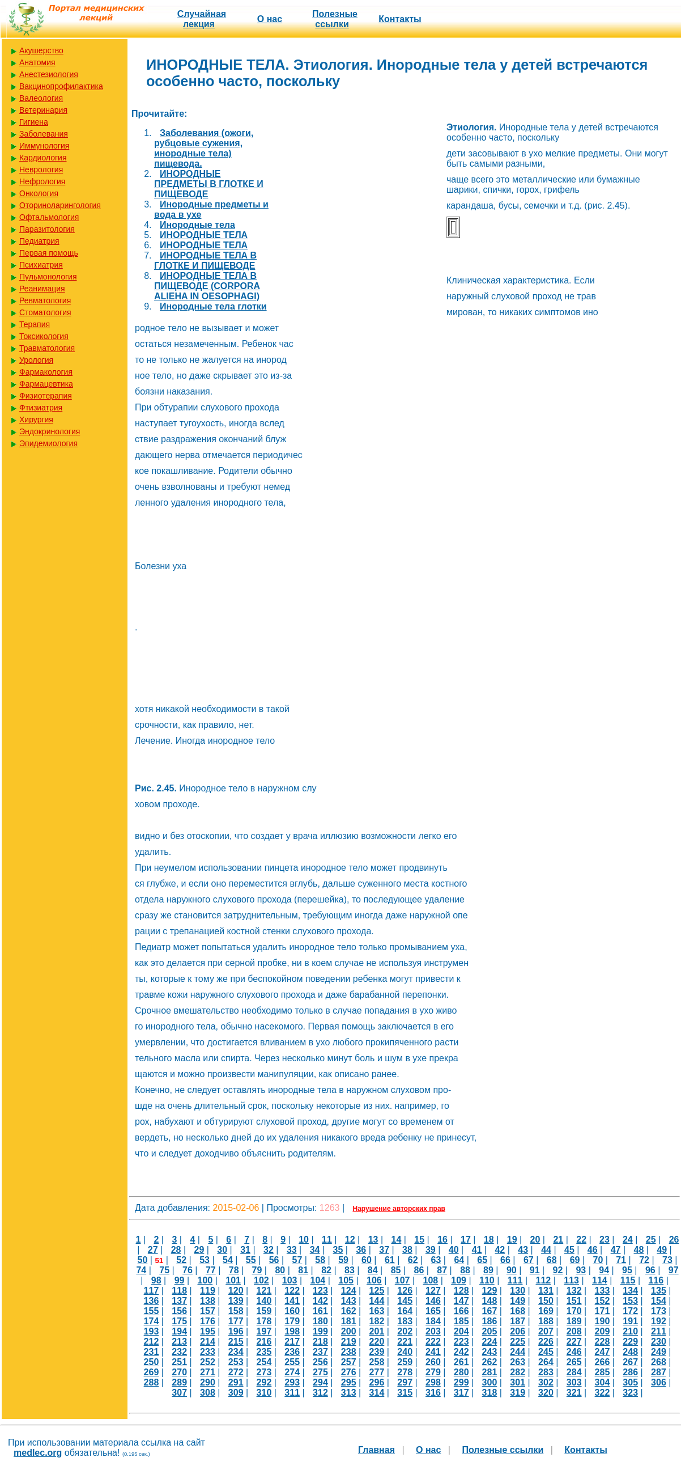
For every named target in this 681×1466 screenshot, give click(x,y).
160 (292, 1311)
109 (458, 1280)
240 (404, 1352)
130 (517, 1290)
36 (361, 1250)
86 (419, 1270)
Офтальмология (49, 217)
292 (264, 1382)
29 (199, 1250)
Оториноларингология (60, 205)
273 (264, 1372)
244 (517, 1352)
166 (461, 1311)
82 (326, 1270)
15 (419, 1239)
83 (349, 1270)
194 (179, 1331)
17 (466, 1239)
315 (404, 1392)
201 (377, 1331)
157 (207, 1311)
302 (546, 1382)
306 (658, 1382)
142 (320, 1301)
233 (207, 1352)
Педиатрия (39, 240)
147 (461, 1301)
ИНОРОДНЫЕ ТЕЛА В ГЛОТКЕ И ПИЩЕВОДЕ (205, 260)
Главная (376, 1450)
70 (598, 1260)
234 (236, 1352)
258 (377, 1362)
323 (630, 1392)
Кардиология (43, 157)
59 (343, 1260)
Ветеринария (43, 110)
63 (436, 1260)
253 (236, 1362)
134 (630, 1290)
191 (630, 1321)
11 (327, 1239)
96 (650, 1270)
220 (377, 1341)
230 (658, 1341)
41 (477, 1250)
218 (320, 1341)
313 (348, 1392)
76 (187, 1270)
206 (517, 1331)
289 (179, 1382)
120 (236, 1290)
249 (658, 1352)
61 (390, 1260)
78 (234, 1270)
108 (430, 1280)
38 (407, 1250)
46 (593, 1250)
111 (515, 1280)
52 (181, 1260)
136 (151, 1301)
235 (264, 1352)
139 (236, 1301)
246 (574, 1352)
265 (574, 1362)
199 (320, 1331)
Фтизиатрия (40, 407)
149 (517, 1301)
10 (304, 1239)
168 (517, 1311)
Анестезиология (48, 74)
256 (320, 1362)
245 (546, 1352)
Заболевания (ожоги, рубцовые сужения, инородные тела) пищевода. (203, 148)
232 (179, 1352)
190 (602, 1321)
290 (207, 1382)
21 (558, 1239)
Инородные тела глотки (213, 306)
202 (404, 1331)
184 (433, 1321)
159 (264, 1311)
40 (454, 1250)
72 (644, 1260)
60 (366, 1260)
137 (179, 1301)
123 (320, 1290)
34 (315, 1250)
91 (535, 1270)
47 (616, 1250)
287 (658, 1372)
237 (320, 1352)
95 (627, 1270)
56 (274, 1260)
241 (433, 1352)
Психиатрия (41, 264)
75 (164, 1270)
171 (602, 1311)
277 (377, 1372)
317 (461, 1392)
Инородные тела (197, 225)
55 (251, 1260)
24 (628, 1239)
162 (348, 1311)
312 (320, 1392)
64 (459, 1260)
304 (602, 1382)
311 (292, 1392)
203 (433, 1331)
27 (153, 1250)
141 (292, 1301)
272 (236, 1372)
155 (151, 1311)
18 (489, 1239)
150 (546, 1301)
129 (489, 1290)
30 (222, 1250)
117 (151, 1290)
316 (433, 1392)
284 (574, 1372)
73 (667, 1260)
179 (292, 1321)
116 (655, 1280)
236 (292, 1352)
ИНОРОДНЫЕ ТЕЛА (204, 235)
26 (674, 1239)
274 (292, 1372)
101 (233, 1280)
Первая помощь (48, 252)
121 (264, 1290)
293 (292, 1382)
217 (292, 1341)
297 (404, 1382)
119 (207, 1290)
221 (404, 1341)
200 (348, 1331)
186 (489, 1321)
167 (489, 1311)
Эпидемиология (48, 443)
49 (662, 1250)
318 (489, 1392)
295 (348, 1382)
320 (546, 1392)
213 (179, 1341)
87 (442, 1270)
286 (630, 1372)
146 (433, 1301)
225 (517, 1341)
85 (396, 1270)
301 (517, 1382)
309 (236, 1392)
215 (236, 1341)
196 (236, 1331)
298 (433, 1382)
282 (517, 1372)
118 (179, 1290)
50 (143, 1260)
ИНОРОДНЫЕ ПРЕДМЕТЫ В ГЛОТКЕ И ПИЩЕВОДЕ (208, 184)
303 (574, 1382)
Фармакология (46, 371)
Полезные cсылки (334, 19)
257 (348, 1362)
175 (179, 1321)
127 (433, 1290)
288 (151, 1382)
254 (264, 1362)
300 (489, 1382)
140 (264, 1301)
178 (264, 1321)
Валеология (41, 98)
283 (546, 1372)
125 (377, 1290)
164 (404, 1311)
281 (489, 1372)
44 (546, 1250)
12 (350, 1239)
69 (575, 1260)
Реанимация (42, 288)
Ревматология (45, 300)
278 (404, 1372)
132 (574, 1290)
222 (433, 1341)
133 (602, 1290)
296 (377, 1382)
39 (430, 1250)
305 (630, 1382)
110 (487, 1280)
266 (602, 1362)
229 (630, 1341)
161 (320, 1311)
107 (402, 1280)
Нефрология (42, 181)
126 (404, 1290)
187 (517, 1321)
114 (599, 1280)
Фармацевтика (46, 383)
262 (489, 1362)
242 (461, 1352)
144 (377, 1301)
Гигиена (33, 121)
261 (461, 1362)
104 (317, 1280)
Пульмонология (47, 276)
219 (348, 1341)
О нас (269, 19)
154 (658, 1301)
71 (621, 1260)
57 (297, 1260)
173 (658, 1311)
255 (292, 1362)
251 (179, 1362)
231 (151, 1352)
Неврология (41, 169)
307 (179, 1392)
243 (489, 1352)
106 (374, 1280)
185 (461, 1321)
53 (204, 1260)
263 (517, 1362)
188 (546, 1321)
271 (207, 1372)
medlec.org (38, 1452)
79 (257, 1270)
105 (346, 1280)
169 (546, 1311)
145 (404, 1301)
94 (604, 1270)
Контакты (399, 19)
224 (489, 1341)
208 (574, 1331)
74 (141, 1270)
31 (245, 1250)
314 (377, 1392)
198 (292, 1331)
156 (179, 1311)
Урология (36, 360)
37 (384, 1250)
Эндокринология (49, 431)
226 (546, 1341)
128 (461, 1290)
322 (602, 1392)
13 (373, 1239)
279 (433, 1372)
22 (581, 1239)
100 (204, 1280)
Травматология (47, 348)
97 (674, 1270)
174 (151, 1321)
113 (571, 1280)
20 (535, 1239)
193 (151, 1331)
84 (373, 1270)
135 (658, 1290)
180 (320, 1321)
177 (236, 1321)
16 (442, 1239)
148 (489, 1301)
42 (500, 1250)
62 (413, 1260)
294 (320, 1382)
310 (264, 1392)
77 (211, 1270)
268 (658, 1362)
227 (574, 1341)
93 (581, 1270)
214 (207, 1341)
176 (207, 1321)
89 (488, 1270)
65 (482, 1260)
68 (552, 1260)
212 (151, 1341)
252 (207, 1362)
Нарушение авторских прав (399, 1209)
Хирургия (36, 419)
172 (630, 1311)
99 (179, 1280)
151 (574, 1301)
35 (338, 1250)
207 (546, 1331)
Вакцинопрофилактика (61, 86)
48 (639, 1250)
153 (630, 1301)
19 (512, 1239)
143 (348, 1301)
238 (348, 1352)
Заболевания (43, 133)
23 (604, 1239)
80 (280, 1270)
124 (348, 1290)
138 (207, 1301)
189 (574, 1321)
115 (628, 1280)
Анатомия (37, 62)
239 (377, 1352)
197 (264, 1331)
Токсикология (44, 336)
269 (151, 1372)
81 (303, 1270)
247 (602, 1352)
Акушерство (41, 50)
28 (176, 1250)
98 (156, 1280)
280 (461, 1372)
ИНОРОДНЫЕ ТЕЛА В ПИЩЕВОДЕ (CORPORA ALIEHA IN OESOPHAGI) (207, 286)
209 (602, 1331)
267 (630, 1362)
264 (546, 1362)
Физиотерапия (45, 395)
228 (602, 1341)
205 (489, 1331)
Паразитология (47, 229)
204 (461, 1331)
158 (236, 1311)
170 (574, 1311)
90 (512, 1270)
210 (630, 1331)
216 (264, 1341)
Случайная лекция (201, 19)
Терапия (34, 324)
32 (268, 1250)
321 (574, 1392)
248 (630, 1352)
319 (517, 1392)
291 (236, 1382)
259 (404, 1362)
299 (461, 1382)
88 (465, 1270)
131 (546, 1290)
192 (658, 1321)
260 (433, 1362)
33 (292, 1250)
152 (602, 1301)
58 (320, 1260)
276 (348, 1372)
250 (151, 1362)
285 (602, 1372)
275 (320, 1372)
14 (396, 1239)
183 (404, 1321)
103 (289, 1280)
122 (292, 1290)
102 (261, 1280)
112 (543, 1280)
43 (523, 1250)
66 (505, 1260)
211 (658, 1331)
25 (651, 1239)
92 (558, 1270)
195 (207, 1331)
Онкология (38, 193)
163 (377, 1311)
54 (228, 1260)
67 (528, 1260)
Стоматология (45, 312)
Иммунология (44, 145)
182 (377, 1321)
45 (569, 1250)
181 (348, 1321)
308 (207, 1392)
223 (461, 1341)
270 (179, 1372)
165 (433, 1311)
